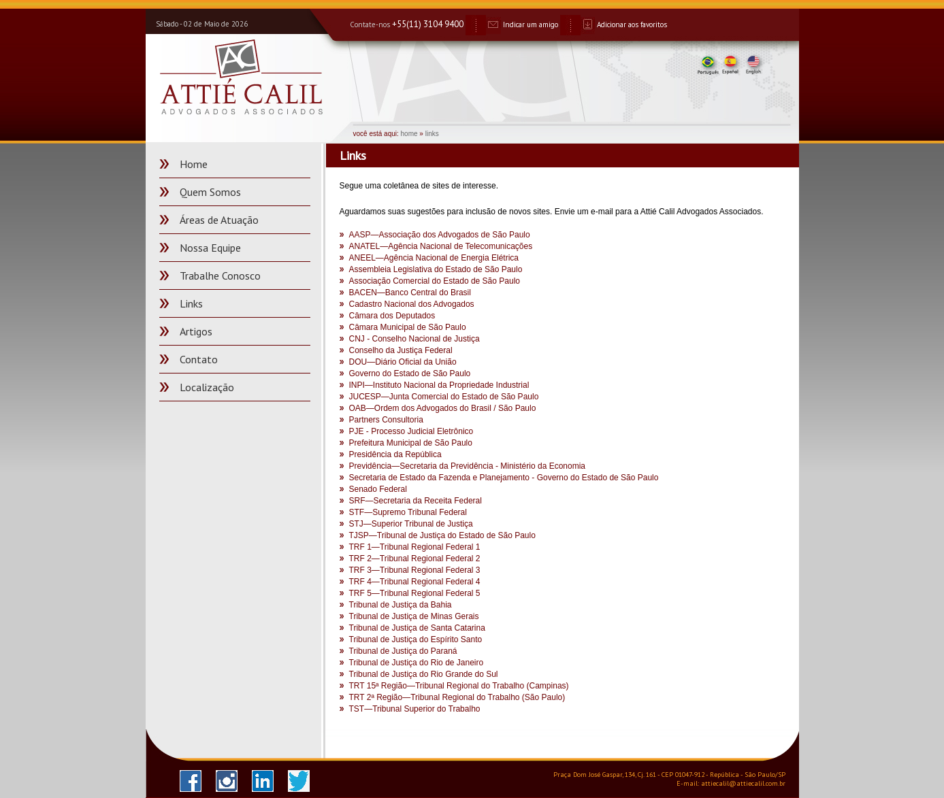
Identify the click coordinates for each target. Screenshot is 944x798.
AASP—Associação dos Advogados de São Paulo (439, 234)
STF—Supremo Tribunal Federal (408, 512)
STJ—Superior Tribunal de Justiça (411, 524)
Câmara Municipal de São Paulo (407, 327)
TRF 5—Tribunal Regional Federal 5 (415, 593)
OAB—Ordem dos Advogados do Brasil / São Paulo (442, 408)
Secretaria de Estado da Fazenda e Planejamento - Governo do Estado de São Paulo (504, 477)
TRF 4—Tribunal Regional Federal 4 (415, 581)
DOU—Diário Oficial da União (403, 362)
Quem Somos (210, 192)
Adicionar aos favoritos (624, 24)
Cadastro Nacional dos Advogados (411, 304)
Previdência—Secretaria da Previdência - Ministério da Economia (467, 466)
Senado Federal (378, 489)
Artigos (196, 331)
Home (194, 164)
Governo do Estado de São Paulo (410, 373)
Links (191, 303)
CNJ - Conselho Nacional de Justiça (414, 339)
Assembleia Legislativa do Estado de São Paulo (436, 269)
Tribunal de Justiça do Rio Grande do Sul (423, 674)
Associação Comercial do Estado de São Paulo (434, 281)
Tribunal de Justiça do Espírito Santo (416, 639)
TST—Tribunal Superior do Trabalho (415, 709)
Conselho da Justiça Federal (401, 350)
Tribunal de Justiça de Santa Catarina (417, 628)
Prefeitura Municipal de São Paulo (410, 443)
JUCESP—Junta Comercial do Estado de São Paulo (444, 396)
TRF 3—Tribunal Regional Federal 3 (415, 570)
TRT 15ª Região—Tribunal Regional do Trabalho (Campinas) (459, 686)
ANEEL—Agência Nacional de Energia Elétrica (434, 258)
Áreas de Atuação (219, 220)
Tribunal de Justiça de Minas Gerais (414, 616)
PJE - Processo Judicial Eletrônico (411, 431)
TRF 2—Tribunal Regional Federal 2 (415, 558)
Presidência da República (395, 454)
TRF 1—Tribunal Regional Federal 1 (415, 547)
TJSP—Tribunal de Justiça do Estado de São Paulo (442, 535)
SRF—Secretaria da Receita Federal (415, 500)
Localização (207, 387)
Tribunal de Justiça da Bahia (400, 605)
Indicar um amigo (522, 24)
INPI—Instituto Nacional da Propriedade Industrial (439, 385)
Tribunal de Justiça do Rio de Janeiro (416, 662)
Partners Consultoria (386, 420)
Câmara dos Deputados (392, 315)
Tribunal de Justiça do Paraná (403, 651)
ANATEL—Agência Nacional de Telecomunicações (441, 246)
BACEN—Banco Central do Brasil (410, 292)
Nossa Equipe (210, 247)
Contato (199, 359)
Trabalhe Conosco (220, 275)
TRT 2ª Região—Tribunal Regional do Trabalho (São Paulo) (457, 697)
